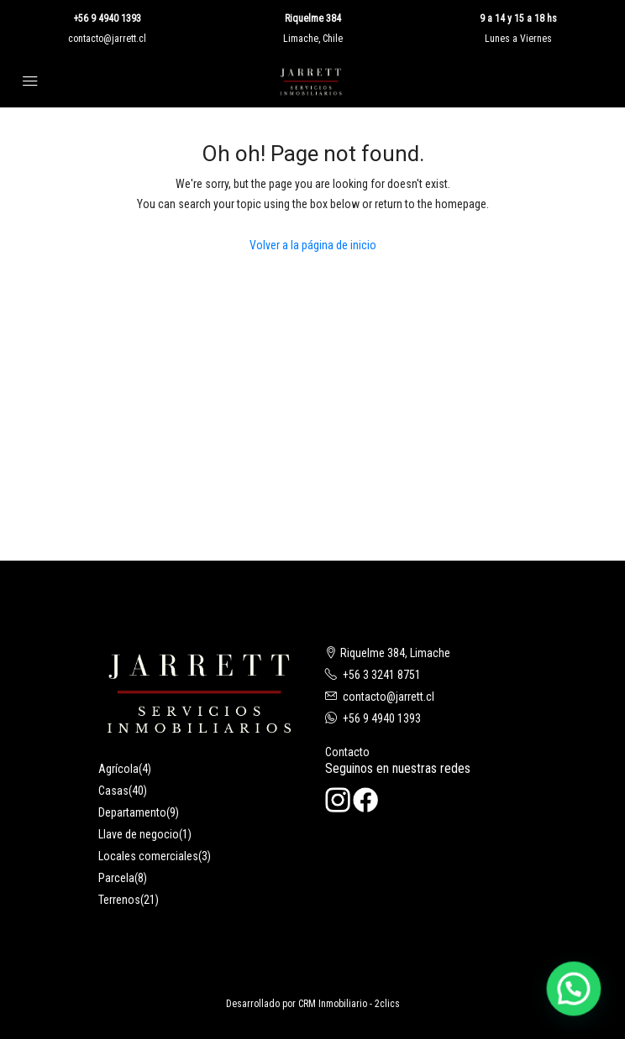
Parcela (116, 878)
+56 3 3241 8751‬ (382, 674)
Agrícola (118, 768)
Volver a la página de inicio (312, 245)
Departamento (132, 812)
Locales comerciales (148, 856)
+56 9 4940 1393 (107, 18)
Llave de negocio (138, 834)
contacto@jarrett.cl (107, 38)
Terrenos (119, 899)
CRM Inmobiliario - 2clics (349, 1004)
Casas (113, 790)
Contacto (347, 752)
